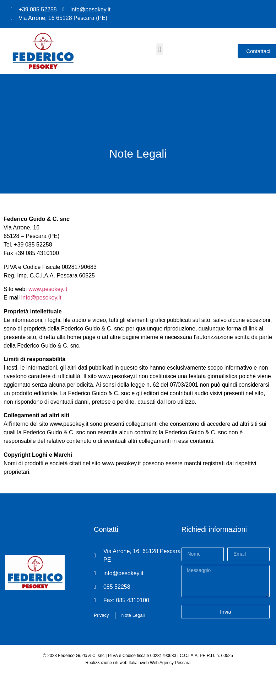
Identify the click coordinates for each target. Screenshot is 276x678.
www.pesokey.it (47, 289)
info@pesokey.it (41, 298)
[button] (159, 49)
